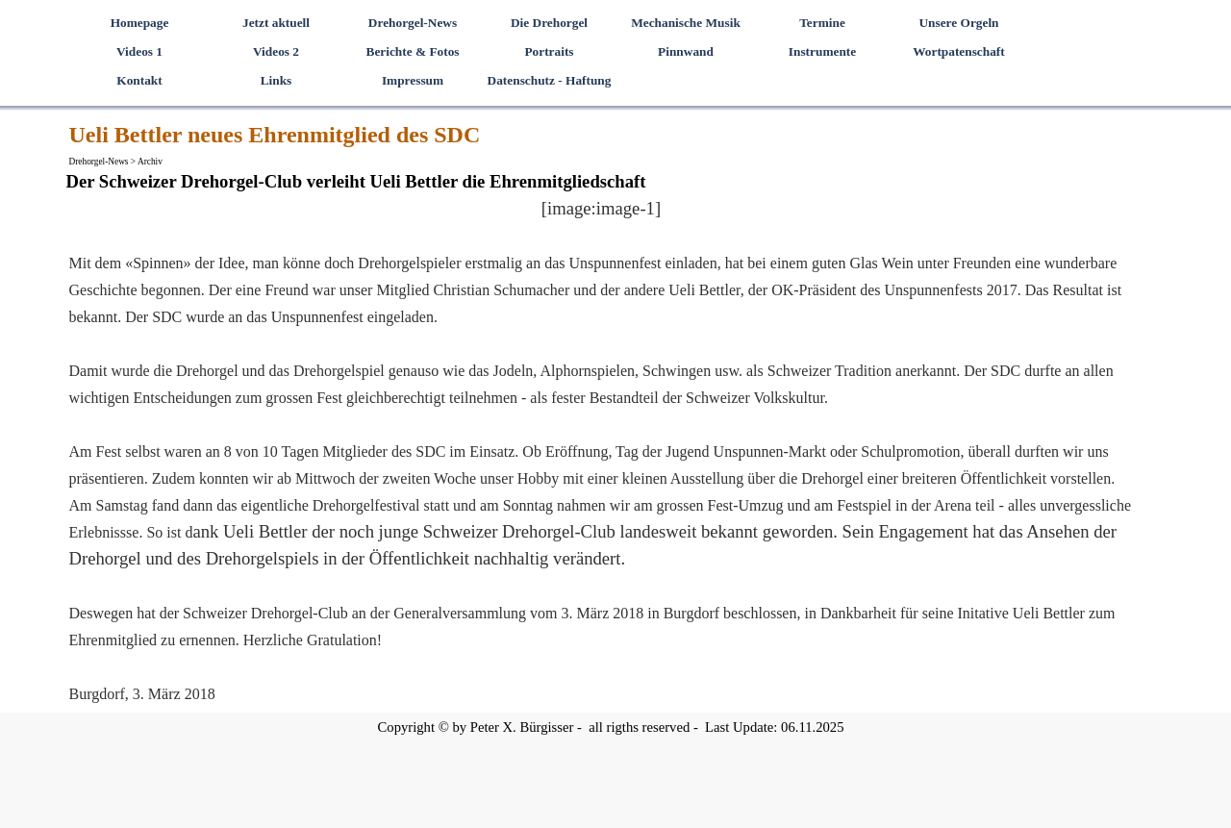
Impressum (412, 80)
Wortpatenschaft (959, 51)
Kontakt (139, 80)
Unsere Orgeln (958, 22)
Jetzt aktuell (276, 22)
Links (276, 80)
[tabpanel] (601, 451)
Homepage (140, 22)
